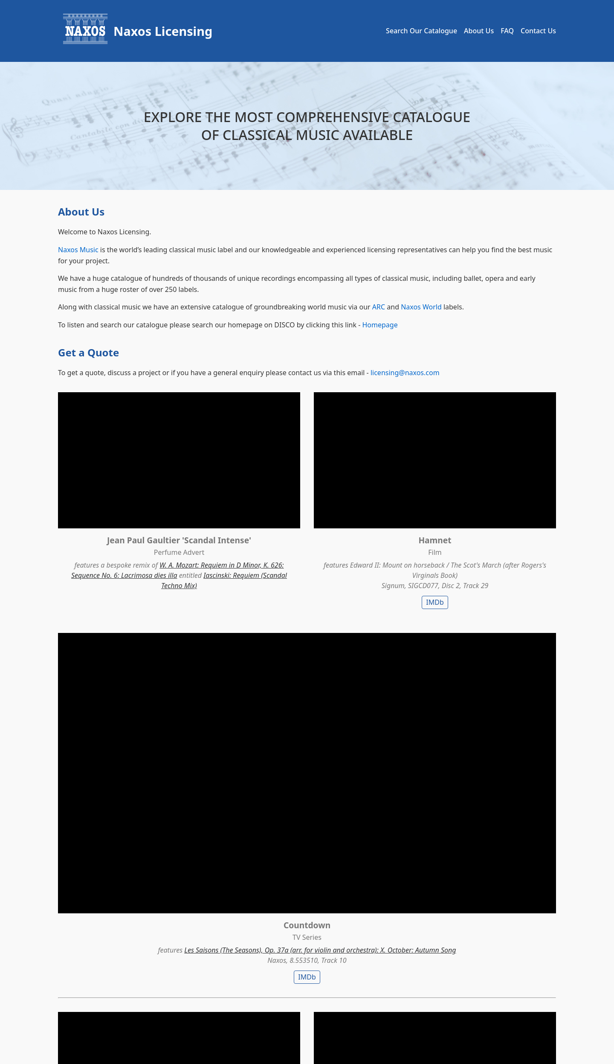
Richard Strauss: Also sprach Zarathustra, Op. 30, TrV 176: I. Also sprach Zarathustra (477, 735)
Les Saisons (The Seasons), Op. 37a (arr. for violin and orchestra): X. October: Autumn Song (479, 527)
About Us (479, 30)
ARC (378, 307)
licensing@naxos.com (405, 372)
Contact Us (538, 30)
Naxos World (421, 307)
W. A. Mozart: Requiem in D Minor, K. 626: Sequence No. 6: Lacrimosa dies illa (135, 537)
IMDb (307, 554)
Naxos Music (78, 249)
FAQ (507, 30)
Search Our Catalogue (421, 30)
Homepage (379, 324)
